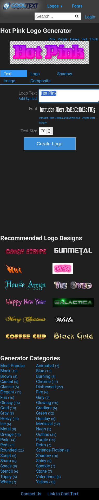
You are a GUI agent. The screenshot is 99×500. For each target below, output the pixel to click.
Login (90, 17)
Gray (7, 413)
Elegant (10, 392)
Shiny (43, 460)
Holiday (45, 418)
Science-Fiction (53, 450)
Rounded (12, 450)
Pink (52, 39)
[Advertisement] (49, 191)
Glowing (47, 402)
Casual (9, 381)
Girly (43, 397)
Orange (10, 434)
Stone (44, 471)
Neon (43, 429)
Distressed (49, 386)
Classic (9, 386)
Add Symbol (28, 99)
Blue (43, 370)
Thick (94, 39)
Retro (43, 444)
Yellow (45, 481)
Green (45, 413)
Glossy (10, 402)
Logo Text (28, 96)
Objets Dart (88, 117)
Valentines (48, 476)
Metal (8, 429)
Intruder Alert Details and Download (59, 117)
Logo (35, 73)
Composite (40, 80)
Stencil (9, 471)
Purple (62, 39)
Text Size (29, 130)
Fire (42, 392)
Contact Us (31, 493)
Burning (46, 376)
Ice (5, 423)
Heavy (74, 39)
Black (9, 370)
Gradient (46, 407)
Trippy (8, 476)
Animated (47, 365)
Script (8, 455)
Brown (8, 376)
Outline (46, 434)
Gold (8, 407)
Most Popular (12, 365)
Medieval (48, 423)
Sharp (8, 460)
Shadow (64, 73)
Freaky (43, 122)
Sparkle (45, 466)
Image (9, 80)
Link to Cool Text (63, 493)
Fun (7, 397)
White (8, 481)
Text (7, 73)
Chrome (47, 381)
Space (8, 466)
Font (33, 108)
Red (7, 444)
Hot (84, 39)
